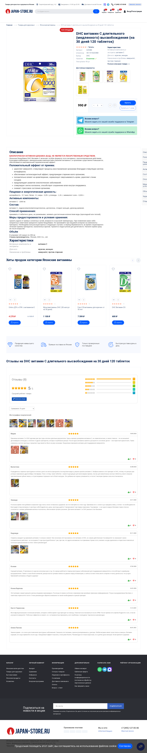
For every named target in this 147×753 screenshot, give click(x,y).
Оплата (54, 684)
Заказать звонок (135, 4)
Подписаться (116, 706)
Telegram (109, 731)
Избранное (33, 675)
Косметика (10, 681)
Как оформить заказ (82, 686)
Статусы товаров (58, 672)
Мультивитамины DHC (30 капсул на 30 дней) (56, 308)
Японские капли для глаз (15, 668)
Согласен (125, 746)
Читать (91, 47)
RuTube (103, 731)
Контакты (32, 678)
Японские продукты (13, 678)
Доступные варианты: (85, 68)
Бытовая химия (11, 675)
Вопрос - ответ (57, 688)
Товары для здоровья (14, 672)
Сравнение (33, 672)
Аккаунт (32, 668)
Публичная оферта (81, 672)
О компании (56, 678)
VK (99, 731)
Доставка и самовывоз (60, 681)
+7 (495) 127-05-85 (130, 728)
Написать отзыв (19, 399)
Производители (57, 668)
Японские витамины (57, 260)
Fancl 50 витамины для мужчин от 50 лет (91, 308)
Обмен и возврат (81, 668)
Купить (128, 103)
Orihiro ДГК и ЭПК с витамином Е (22, 307)
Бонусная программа (36, 681)
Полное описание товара (118, 64)
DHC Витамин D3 (118, 307)
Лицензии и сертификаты (61, 675)
